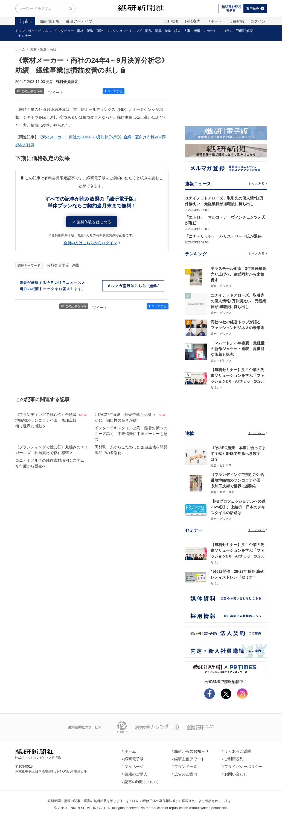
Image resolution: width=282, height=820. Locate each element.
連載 (75, 265)
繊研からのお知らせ (190, 751)
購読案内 (192, 21)
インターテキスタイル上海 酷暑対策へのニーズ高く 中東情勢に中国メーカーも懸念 (131, 434)
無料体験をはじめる (91, 222)
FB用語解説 (244, 31)
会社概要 (171, 21)
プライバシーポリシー (242, 766)
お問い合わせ (235, 774)
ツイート (55, 92)
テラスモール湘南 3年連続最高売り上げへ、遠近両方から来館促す (238, 274)
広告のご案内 (184, 774)
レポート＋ (211, 31)
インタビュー (64, 31)
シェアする (113, 91)
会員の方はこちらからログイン (91, 243)
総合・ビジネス (39, 31)
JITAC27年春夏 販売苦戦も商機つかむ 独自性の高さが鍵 (125, 417)
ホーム (20, 49)
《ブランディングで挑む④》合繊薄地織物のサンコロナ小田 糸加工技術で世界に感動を (46, 420)
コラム (228, 31)
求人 (177, 31)
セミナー (24, 36)
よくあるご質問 (236, 751)
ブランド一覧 (184, 766)
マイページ (133, 766)
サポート (214, 21)
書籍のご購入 (134, 774)
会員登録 (236, 21)
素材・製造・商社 (90, 31)
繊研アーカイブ (79, 21)
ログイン (258, 21)
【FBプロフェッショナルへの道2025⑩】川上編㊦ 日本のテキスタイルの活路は (238, 507)
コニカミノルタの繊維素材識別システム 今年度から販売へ (51, 463)
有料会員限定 (57, 265)
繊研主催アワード (188, 759)
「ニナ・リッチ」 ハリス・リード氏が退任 (223, 236)
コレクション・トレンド (124, 31)
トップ (20, 31)
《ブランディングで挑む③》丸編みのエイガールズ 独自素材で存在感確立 (51, 450)
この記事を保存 (30, 91)
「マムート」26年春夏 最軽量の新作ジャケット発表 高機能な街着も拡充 (238, 349)
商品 (148, 31)
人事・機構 (192, 31)
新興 (158, 31)
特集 (168, 31)
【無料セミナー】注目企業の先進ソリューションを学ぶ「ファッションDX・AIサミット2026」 (239, 375)
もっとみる (257, 183)
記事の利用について (140, 782)
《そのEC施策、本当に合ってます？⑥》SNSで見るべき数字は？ (238, 453)
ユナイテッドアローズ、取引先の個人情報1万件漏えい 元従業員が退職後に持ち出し (238, 301)
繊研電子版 (49, 21)
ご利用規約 (233, 759)
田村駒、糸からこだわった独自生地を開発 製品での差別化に (131, 450)
